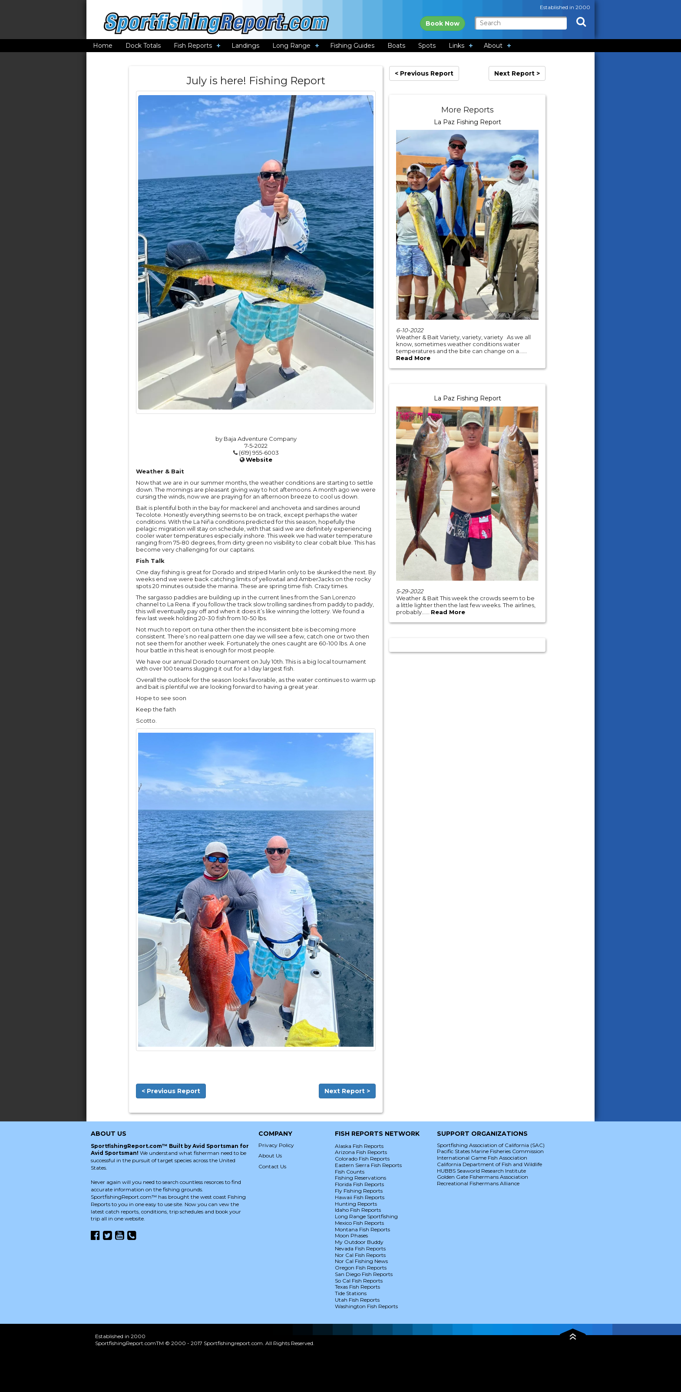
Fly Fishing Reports (359, 1190)
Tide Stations (351, 1293)
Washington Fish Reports (366, 1306)
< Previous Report (171, 1091)
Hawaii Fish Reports (359, 1197)
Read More (413, 357)
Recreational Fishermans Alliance (478, 1183)
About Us (270, 1155)
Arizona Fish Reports (361, 1152)
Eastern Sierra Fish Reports (368, 1165)
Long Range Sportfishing (366, 1216)
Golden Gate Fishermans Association (482, 1177)
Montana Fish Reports (362, 1229)
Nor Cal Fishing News (361, 1261)
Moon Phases (351, 1235)
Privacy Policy (276, 1145)
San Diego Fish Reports (364, 1274)
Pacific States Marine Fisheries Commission (490, 1151)
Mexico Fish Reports (359, 1223)
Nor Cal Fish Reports (360, 1255)
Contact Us (272, 1166)
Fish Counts (349, 1171)
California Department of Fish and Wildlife (489, 1164)
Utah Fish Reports (357, 1299)
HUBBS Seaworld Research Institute (481, 1170)
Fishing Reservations (360, 1177)
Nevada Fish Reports (360, 1248)
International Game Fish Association (482, 1157)
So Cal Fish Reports (359, 1280)
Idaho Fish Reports (358, 1210)
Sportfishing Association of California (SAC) (491, 1145)
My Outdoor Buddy (359, 1242)
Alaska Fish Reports (359, 1146)
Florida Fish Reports (359, 1184)
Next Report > (347, 1091)
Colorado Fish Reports (362, 1158)
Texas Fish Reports (357, 1286)
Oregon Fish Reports (361, 1267)
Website (259, 459)
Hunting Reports (356, 1203)
